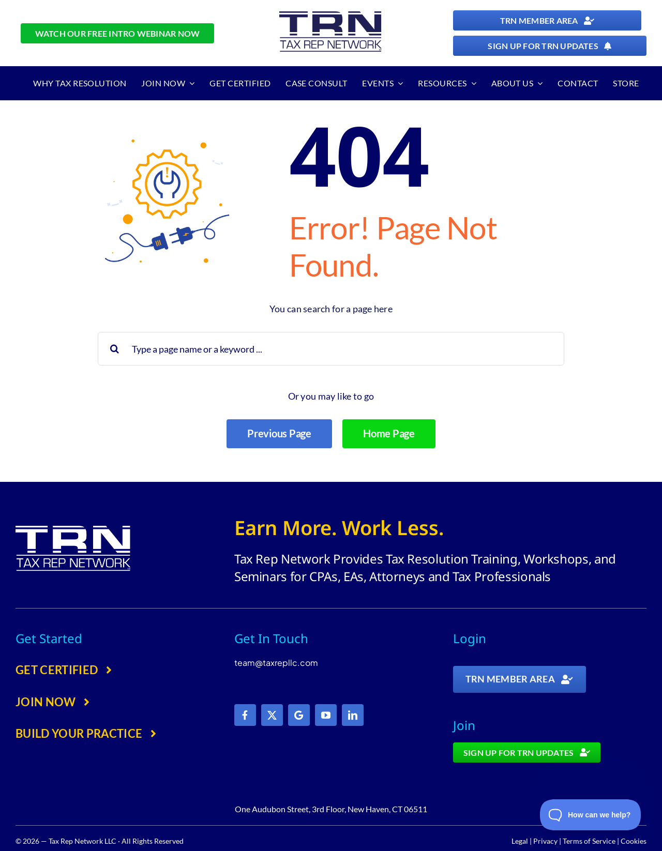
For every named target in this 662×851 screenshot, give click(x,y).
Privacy (545, 841)
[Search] (114, 349)
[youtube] (326, 715)
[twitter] (272, 715)
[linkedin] (353, 715)
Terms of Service (589, 841)
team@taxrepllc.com (276, 662)
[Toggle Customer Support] (590, 814)
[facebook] (245, 715)
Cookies (633, 841)
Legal (519, 841)
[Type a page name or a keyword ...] (331, 349)
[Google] (299, 715)
